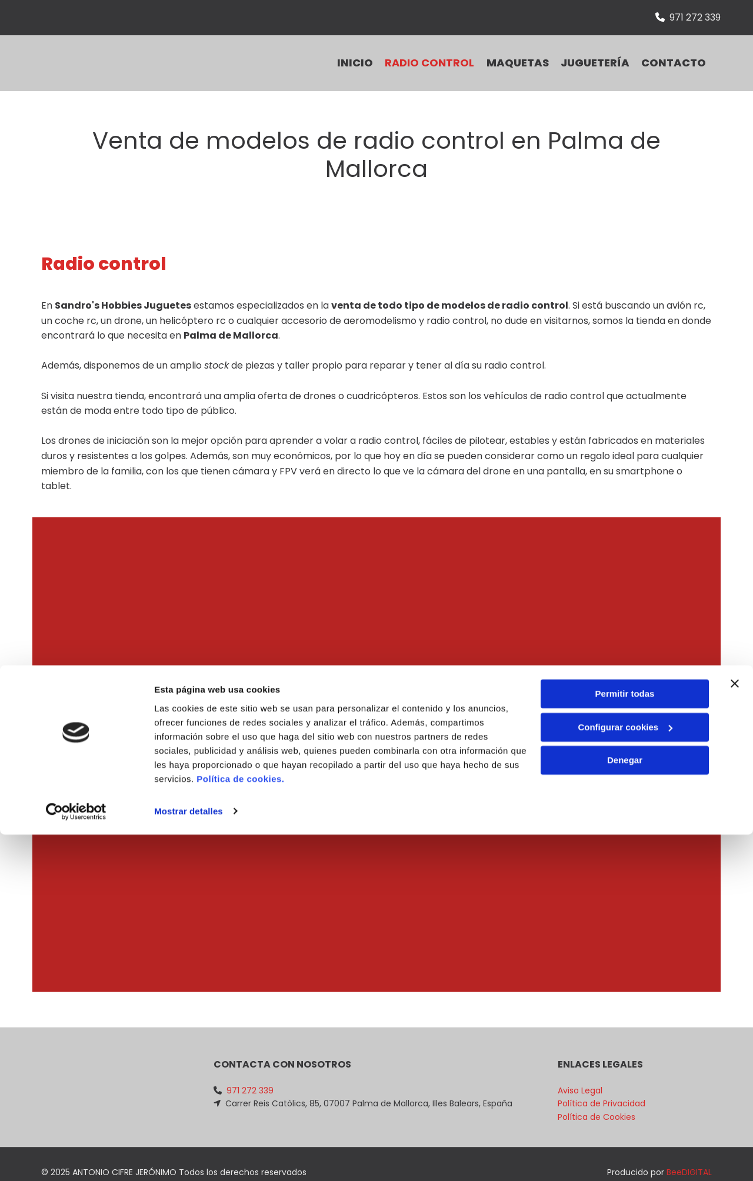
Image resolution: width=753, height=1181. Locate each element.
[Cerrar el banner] (735, 1030)
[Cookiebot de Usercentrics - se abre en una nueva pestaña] (76, 1158)
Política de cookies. (240, 1125)
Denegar (624, 1107)
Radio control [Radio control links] (417, 53)
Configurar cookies (625, 1074)
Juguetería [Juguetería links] (595, 53)
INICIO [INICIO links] (337, 53)
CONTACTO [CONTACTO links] (679, 53)
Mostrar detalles (188, 1158)
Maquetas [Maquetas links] (512, 53)
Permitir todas (625, 1041)
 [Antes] (64, 726)
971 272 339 (695, 17)
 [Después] (688, 726)
